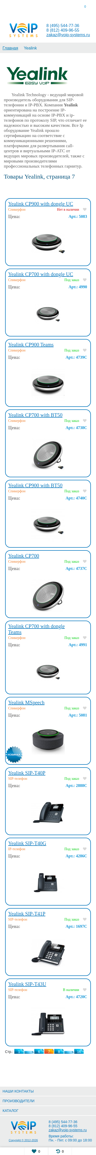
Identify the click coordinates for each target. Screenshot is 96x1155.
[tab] (12, 7)
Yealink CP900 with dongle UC (40, 204)
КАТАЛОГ (10, 1111)
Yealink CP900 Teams (31, 344)
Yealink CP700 (23, 556)
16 (79, 1052)
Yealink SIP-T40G (27, 843)
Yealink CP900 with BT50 (35, 485)
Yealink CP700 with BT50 (35, 415)
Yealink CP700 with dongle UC (40, 274)
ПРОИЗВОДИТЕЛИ (19, 1101)
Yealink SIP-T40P (26, 773)
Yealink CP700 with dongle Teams (36, 629)
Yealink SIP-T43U (27, 984)
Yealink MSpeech (26, 702)
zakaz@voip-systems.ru (68, 35)
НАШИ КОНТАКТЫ (18, 1091)
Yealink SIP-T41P (26, 914)
